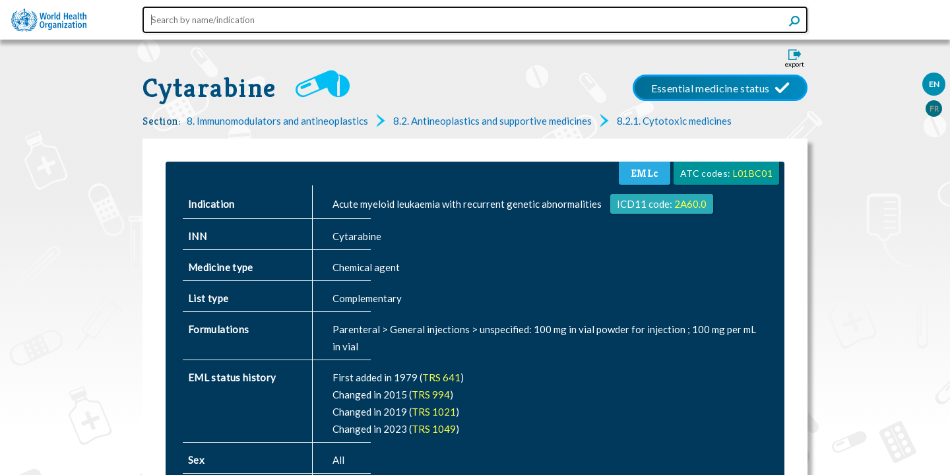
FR (934, 108)
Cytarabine (209, 88)
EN (934, 84)
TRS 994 (431, 394)
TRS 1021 (434, 412)
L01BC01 (753, 173)
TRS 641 (441, 377)
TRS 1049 (434, 429)
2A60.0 (690, 204)
